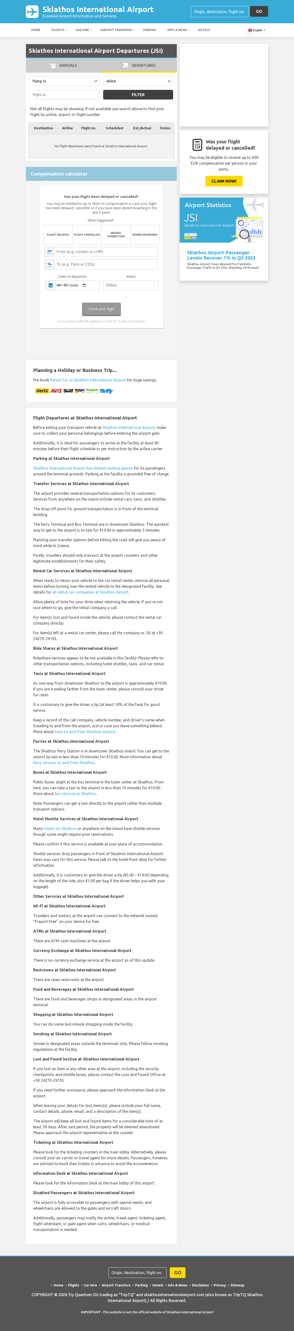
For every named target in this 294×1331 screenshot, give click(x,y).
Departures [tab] (139, 65)
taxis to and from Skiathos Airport (85, 731)
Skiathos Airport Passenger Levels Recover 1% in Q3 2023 (221, 255)
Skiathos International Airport (98, 11)
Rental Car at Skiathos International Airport (88, 380)
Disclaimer (200, 1285)
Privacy (220, 1285)
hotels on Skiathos (60, 828)
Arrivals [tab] (63, 65)
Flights (58, 29)
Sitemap (237, 1285)
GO (259, 11)
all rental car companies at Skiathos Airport (90, 592)
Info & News (177, 29)
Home (35, 29)
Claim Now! (224, 181)
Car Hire (82, 29)
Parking (149, 29)
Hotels (204, 29)
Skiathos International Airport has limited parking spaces (83, 468)
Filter (138, 95)
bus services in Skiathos (75, 793)
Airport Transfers (116, 29)
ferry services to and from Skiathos (64, 762)
